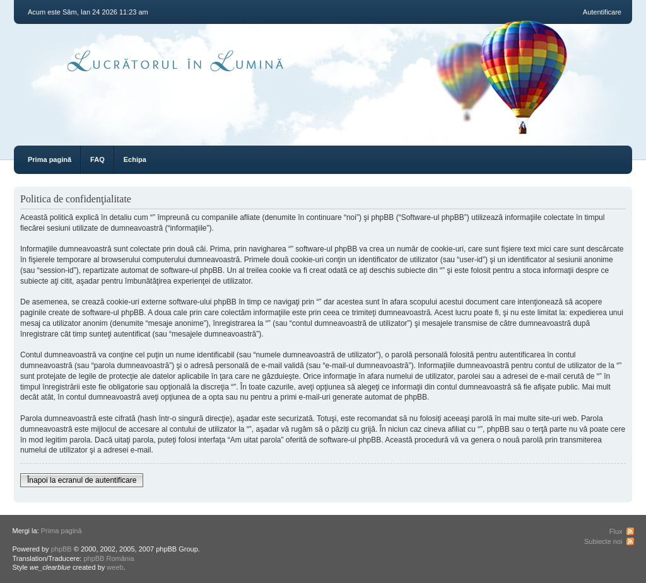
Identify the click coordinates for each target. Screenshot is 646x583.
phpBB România (108, 558)
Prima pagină (49, 159)
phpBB (61, 549)
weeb (115, 567)
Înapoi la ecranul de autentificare (81, 480)
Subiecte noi (603, 541)
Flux (616, 531)
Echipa (135, 159)
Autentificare (602, 12)
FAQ (97, 159)
